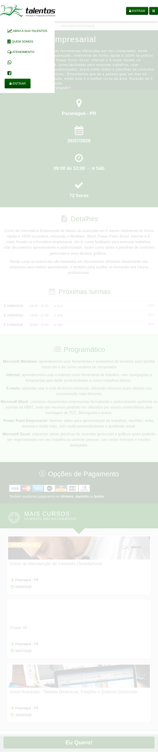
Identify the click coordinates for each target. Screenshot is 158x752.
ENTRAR (17, 83)
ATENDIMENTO (20, 52)
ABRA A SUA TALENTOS (27, 31)
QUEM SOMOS (20, 41)
